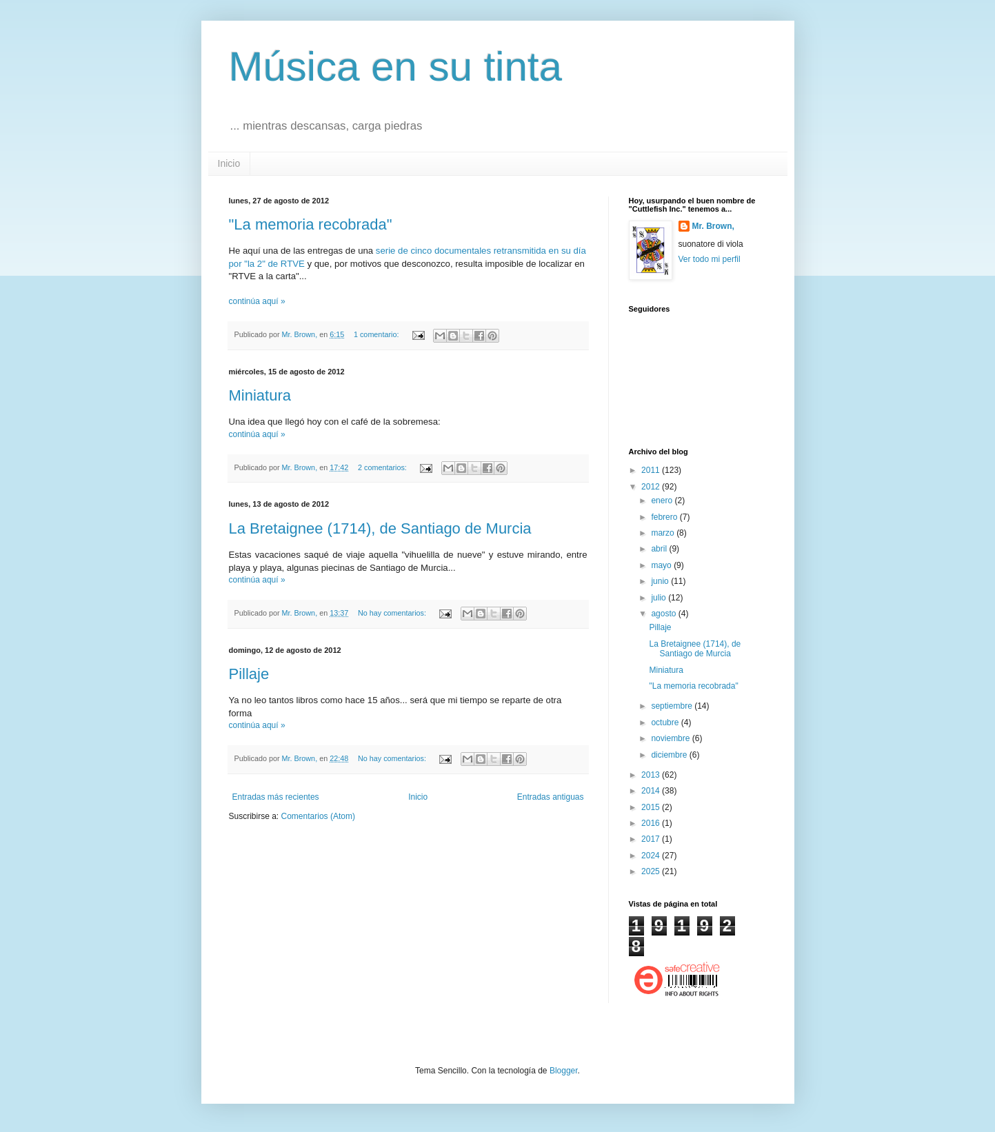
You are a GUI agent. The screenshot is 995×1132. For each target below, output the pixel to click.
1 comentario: (377, 334)
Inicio (229, 163)
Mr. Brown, (713, 226)
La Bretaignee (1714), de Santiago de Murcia (380, 528)
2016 (651, 823)
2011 (651, 470)
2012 (651, 487)
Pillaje (249, 674)
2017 (651, 839)
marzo (663, 533)
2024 (651, 855)
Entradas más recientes (275, 797)
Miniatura (260, 395)
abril (660, 549)
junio (661, 581)
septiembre (672, 706)
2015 (651, 807)
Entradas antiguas (550, 797)
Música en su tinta (396, 66)
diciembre (670, 755)
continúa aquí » (257, 301)
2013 (651, 775)
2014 (651, 791)
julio (659, 598)
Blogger (564, 1070)
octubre (666, 722)
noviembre (671, 738)
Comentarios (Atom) (318, 816)
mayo (662, 565)
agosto (664, 613)
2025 (651, 871)
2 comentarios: (383, 467)
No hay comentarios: (393, 613)
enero (662, 500)
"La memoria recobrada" (310, 224)
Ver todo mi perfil (710, 259)
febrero (665, 517)
